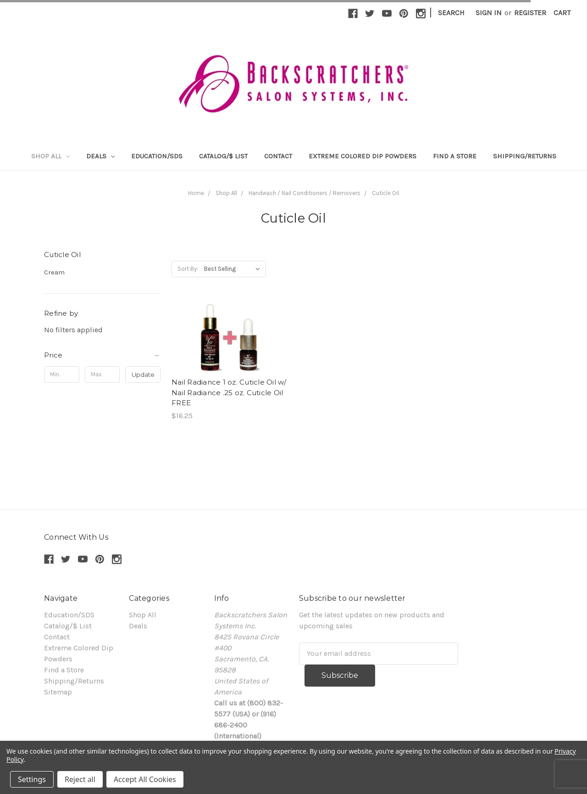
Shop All (50, 156)
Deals (100, 156)
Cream (54, 272)
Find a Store (454, 156)
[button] (102, 355)
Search (451, 12)
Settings (32, 779)
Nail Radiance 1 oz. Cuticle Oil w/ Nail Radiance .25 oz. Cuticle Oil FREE (229, 392)
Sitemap (58, 692)
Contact (278, 156)
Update (143, 374)
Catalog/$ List (223, 156)
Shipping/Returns (524, 156)
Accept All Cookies (145, 779)
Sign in (489, 12)
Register (530, 12)
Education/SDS (157, 156)
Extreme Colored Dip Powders (362, 156)
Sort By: (187, 268)
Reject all (80, 779)
